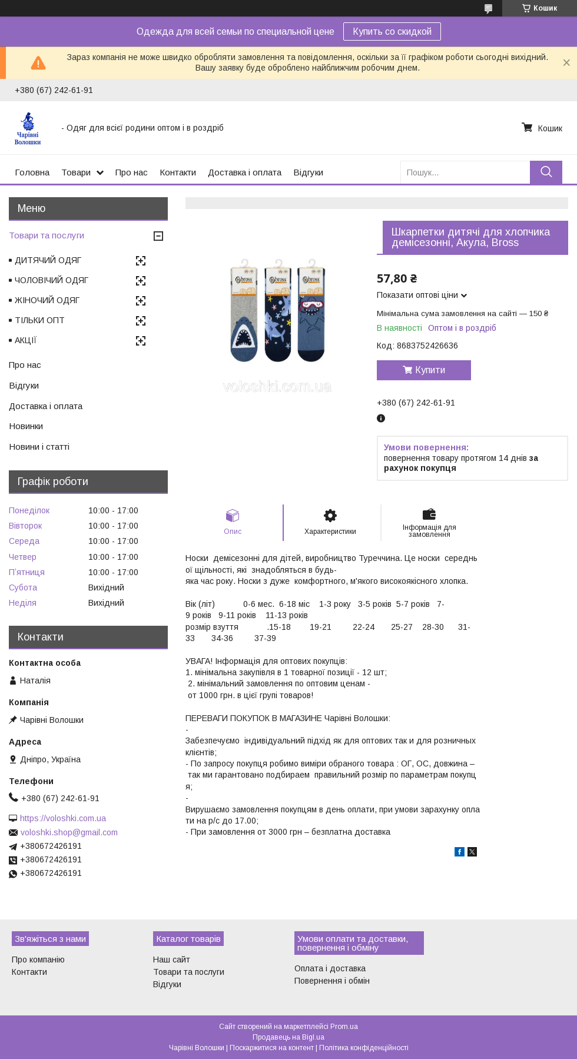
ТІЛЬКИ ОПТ (40, 320)
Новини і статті (39, 446)
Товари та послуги (46, 235)
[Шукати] (546, 172)
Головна (32, 172)
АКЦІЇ (26, 340)
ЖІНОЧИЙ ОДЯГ (47, 300)
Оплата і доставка (330, 968)
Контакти (178, 172)
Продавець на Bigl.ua (288, 1037)
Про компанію (38, 959)
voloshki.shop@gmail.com (69, 832)
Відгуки (308, 172)
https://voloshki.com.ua (63, 818)
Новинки (26, 426)
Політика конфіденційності (364, 1048)
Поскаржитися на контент (272, 1048)
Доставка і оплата (244, 172)
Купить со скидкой (392, 31)
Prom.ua (344, 1027)
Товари (76, 172)
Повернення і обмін (332, 980)
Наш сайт (171, 959)
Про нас (131, 172)
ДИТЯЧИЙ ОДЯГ (48, 260)
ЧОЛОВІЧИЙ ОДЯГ (51, 280)
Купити (430, 370)
